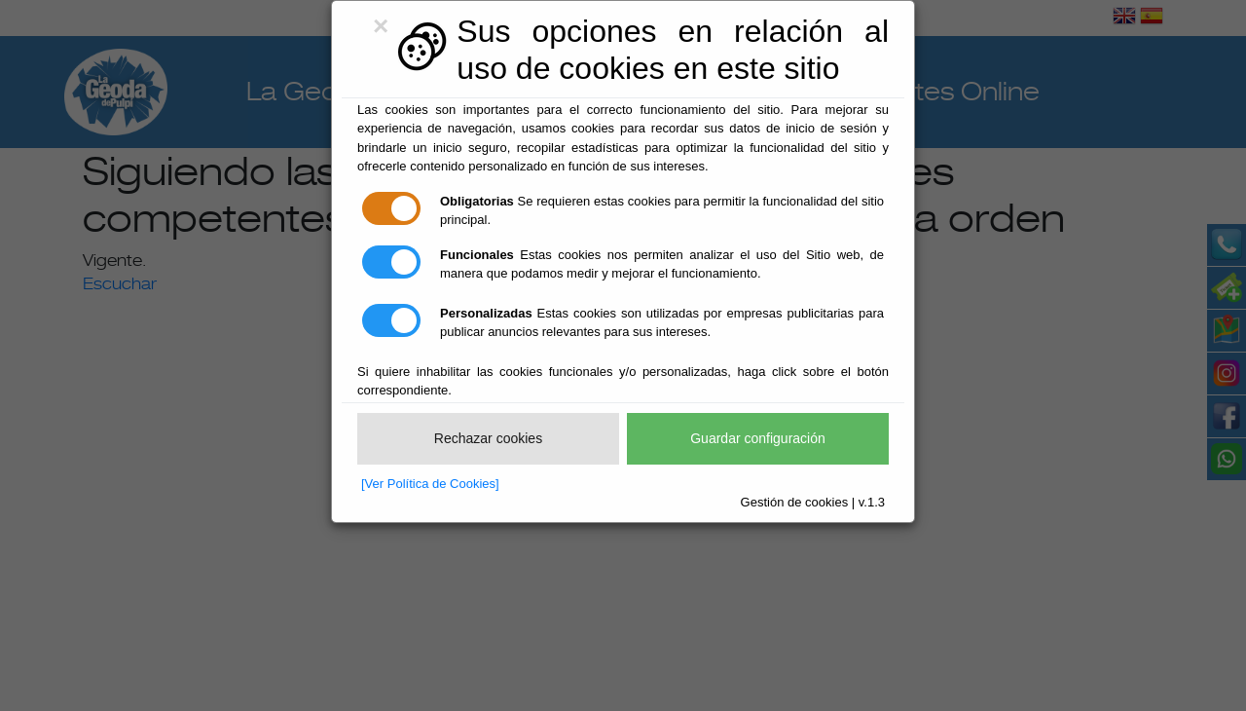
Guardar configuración (757, 438)
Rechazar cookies (488, 438)
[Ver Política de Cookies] (430, 483)
